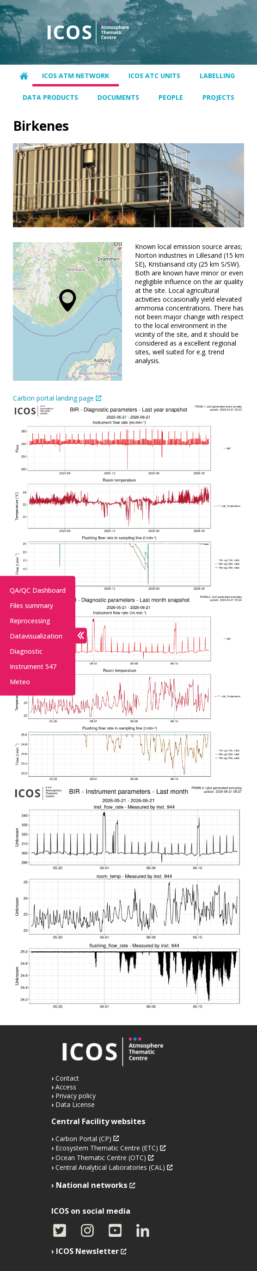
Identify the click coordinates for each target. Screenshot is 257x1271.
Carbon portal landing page (53, 398)
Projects (218, 97)
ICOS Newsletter (87, 1251)
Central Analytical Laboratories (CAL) (110, 1167)
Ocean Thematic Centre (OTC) (100, 1157)
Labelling (217, 75)
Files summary (31, 605)
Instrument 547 (33, 666)
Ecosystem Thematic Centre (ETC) (106, 1147)
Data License (75, 1104)
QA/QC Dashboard (38, 589)
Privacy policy (75, 1095)
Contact (67, 1078)
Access (65, 1086)
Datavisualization (36, 635)
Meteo (20, 681)
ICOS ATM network (75, 75)
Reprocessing (30, 620)
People (171, 97)
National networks (92, 1185)
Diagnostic (26, 650)
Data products (50, 97)
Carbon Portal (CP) (83, 1138)
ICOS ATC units (154, 75)
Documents (118, 97)
